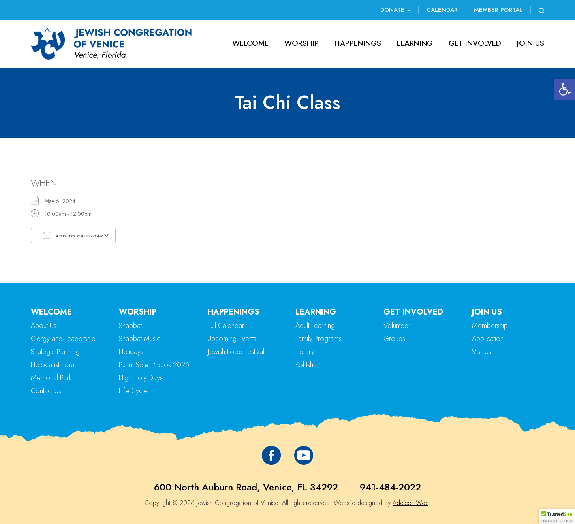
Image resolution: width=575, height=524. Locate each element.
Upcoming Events (231, 339)
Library (304, 352)
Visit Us (481, 352)
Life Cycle (133, 391)
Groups (394, 339)
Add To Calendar (73, 235)
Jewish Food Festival (235, 352)
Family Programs (318, 339)
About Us (43, 325)
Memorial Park (51, 378)
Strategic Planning (55, 352)
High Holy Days (141, 378)
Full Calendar (225, 325)
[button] (564, 89)
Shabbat (130, 325)
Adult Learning (315, 325)
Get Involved (475, 43)
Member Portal (498, 10)
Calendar (442, 10)
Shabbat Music (139, 339)
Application (488, 339)
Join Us (530, 43)
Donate (395, 10)
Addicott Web (410, 502)
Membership (490, 325)
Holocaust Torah (54, 365)
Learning (415, 43)
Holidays (131, 352)
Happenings (357, 43)
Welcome (250, 43)
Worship (301, 43)
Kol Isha (306, 365)
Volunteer (396, 325)
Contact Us (46, 391)
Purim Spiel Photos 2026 (154, 365)
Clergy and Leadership (63, 339)
